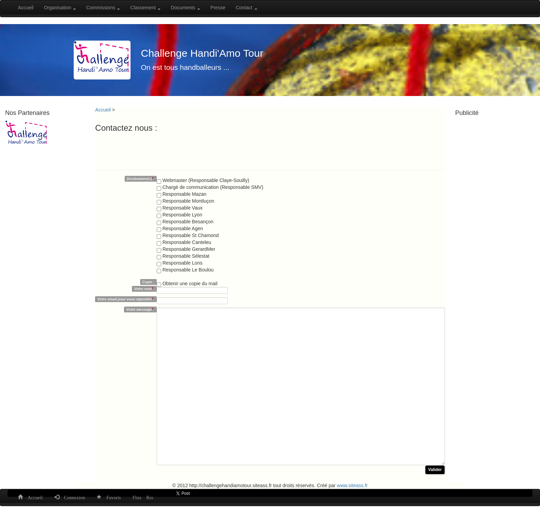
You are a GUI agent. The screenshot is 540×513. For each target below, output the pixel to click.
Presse (218, 7)
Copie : (148, 282)
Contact (246, 7)
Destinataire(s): (141, 179)
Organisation (60, 7)
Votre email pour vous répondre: (126, 299)
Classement (145, 7)
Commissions (103, 7)
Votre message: (140, 309)
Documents (185, 7)
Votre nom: (144, 289)
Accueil (25, 7)
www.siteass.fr (352, 485)
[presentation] (147, 149)
